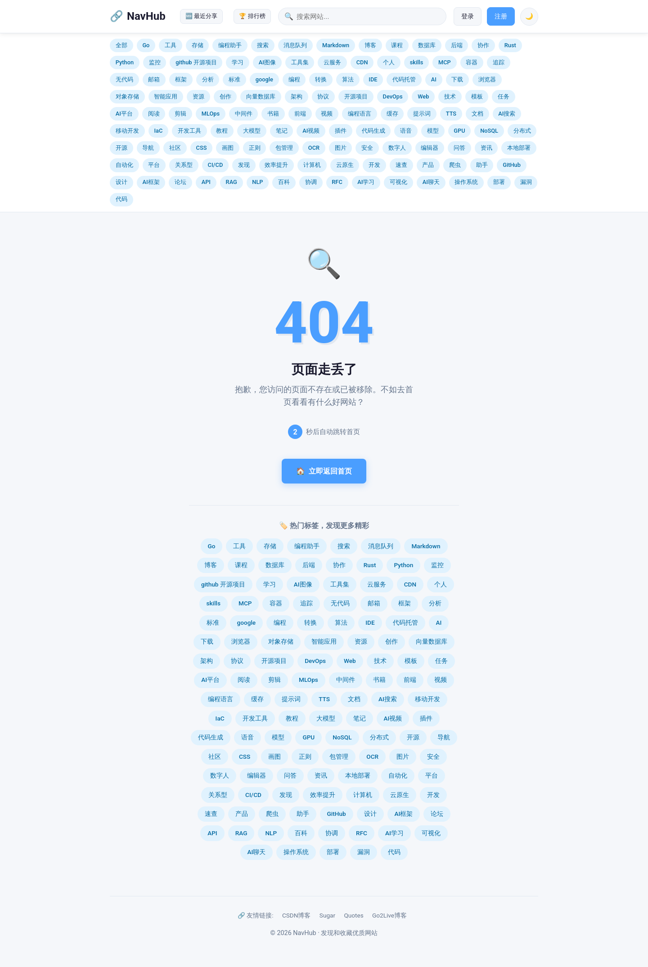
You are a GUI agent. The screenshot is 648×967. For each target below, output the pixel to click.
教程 (222, 130)
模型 (433, 130)
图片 (340, 147)
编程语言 (359, 113)
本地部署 (519, 147)
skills (416, 62)
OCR (314, 147)
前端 (300, 113)
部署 (499, 182)
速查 (401, 164)
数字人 (397, 147)
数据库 (427, 45)
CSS (201, 147)
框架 (181, 79)
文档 (477, 113)
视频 (327, 113)
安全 (367, 147)
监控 (155, 62)
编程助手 (230, 45)
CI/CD (215, 164)
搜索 (263, 45)
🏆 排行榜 (252, 16)
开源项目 (356, 96)
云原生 (345, 164)
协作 (483, 45)
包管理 (284, 147)
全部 (121, 45)
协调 (311, 182)
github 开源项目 (196, 62)
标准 (234, 79)
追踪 (498, 62)
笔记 (282, 130)
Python (125, 62)
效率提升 (276, 164)
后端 (457, 45)
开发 (374, 164)
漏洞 (526, 182)
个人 (389, 62)
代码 (121, 199)
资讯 (486, 147)
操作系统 (466, 182)
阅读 (154, 113)
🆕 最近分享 (201, 16)
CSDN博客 (296, 915)
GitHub (512, 164)
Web (423, 96)
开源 (121, 147)
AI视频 (311, 130)
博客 (370, 45)
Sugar (327, 915)
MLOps (211, 113)
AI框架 (150, 182)
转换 (321, 79)
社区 (175, 147)
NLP (257, 182)
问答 (459, 147)
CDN (362, 62)
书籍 (273, 113)
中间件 (243, 113)
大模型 (252, 130)
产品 (428, 164)
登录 (467, 16)
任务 (503, 96)
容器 (471, 62)
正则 (255, 147)
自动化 (124, 164)
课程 (397, 45)
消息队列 (295, 45)
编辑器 (429, 147)
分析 (208, 79)
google (264, 79)
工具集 (300, 62)
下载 (457, 79)
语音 (406, 130)
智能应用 (165, 96)
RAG (231, 182)
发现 (244, 164)
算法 (348, 79)
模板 (477, 96)
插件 (340, 130)
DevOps (393, 96)
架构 (296, 96)
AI (433, 79)
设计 (121, 182)
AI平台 (124, 113)
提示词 (422, 113)
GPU (459, 130)
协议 (323, 96)
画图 (228, 147)
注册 (501, 16)
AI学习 (365, 182)
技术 (450, 96)
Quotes (353, 915)
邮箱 (154, 79)
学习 (237, 62)
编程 (294, 79)
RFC (337, 182)
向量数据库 (260, 96)
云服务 (332, 62)
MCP (444, 62)
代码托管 (404, 79)
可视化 (398, 182)
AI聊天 (431, 182)
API (206, 182)
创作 (225, 96)
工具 (170, 45)
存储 (197, 45)
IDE (373, 79)
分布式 (522, 130)
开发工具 (189, 130)
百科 (284, 182)
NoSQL (489, 130)
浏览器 (487, 79)
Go (145, 45)
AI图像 (267, 62)
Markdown (335, 45)
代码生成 (373, 130)
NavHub (146, 16)
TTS (451, 113)
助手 (482, 164)
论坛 (180, 182)
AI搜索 (506, 113)
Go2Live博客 (389, 915)
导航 (148, 147)
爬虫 (455, 164)
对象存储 (127, 96)
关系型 (184, 164)
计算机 (312, 164)
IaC (158, 130)
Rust (510, 45)
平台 (154, 164)
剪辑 (180, 113)
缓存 (392, 113)
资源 (198, 96)
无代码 (124, 79)
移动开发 (127, 130)
